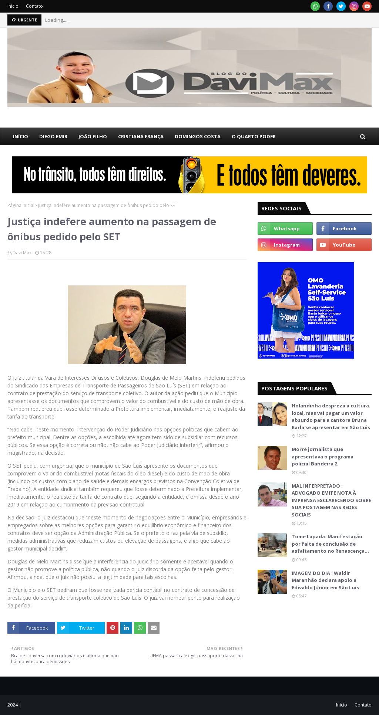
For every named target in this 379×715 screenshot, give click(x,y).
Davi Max (22, 253)
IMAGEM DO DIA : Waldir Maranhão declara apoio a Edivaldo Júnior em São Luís (325, 580)
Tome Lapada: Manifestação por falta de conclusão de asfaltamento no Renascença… (330, 543)
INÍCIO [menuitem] (20, 136)
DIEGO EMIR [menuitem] (53, 136)
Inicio (13, 6)
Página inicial (20, 205)
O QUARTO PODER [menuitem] (254, 136)
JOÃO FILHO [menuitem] (92, 136)
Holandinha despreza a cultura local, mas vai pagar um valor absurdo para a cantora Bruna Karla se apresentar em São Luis (331, 416)
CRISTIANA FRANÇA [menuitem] (141, 136)
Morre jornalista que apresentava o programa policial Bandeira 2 (322, 456)
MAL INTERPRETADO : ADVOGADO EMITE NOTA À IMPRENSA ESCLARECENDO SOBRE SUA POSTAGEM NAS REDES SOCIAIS (331, 500)
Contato (34, 6)
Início (341, 705)
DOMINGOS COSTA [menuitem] (198, 136)
